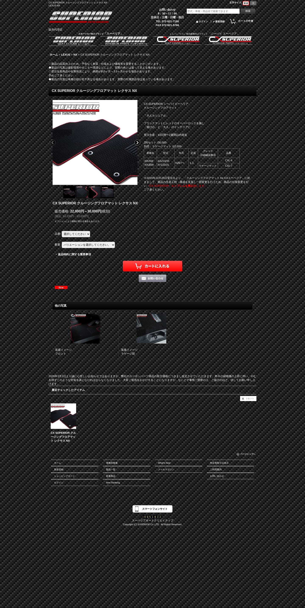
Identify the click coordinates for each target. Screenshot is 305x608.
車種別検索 (112, 463)
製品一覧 (110, 469)
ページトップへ (248, 454)
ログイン (203, 21)
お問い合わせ (217, 476)
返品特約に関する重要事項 (74, 254)
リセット (250, 398)
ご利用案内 (216, 469)
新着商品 (110, 476)
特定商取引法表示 (219, 463)
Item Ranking (113, 482)
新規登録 (220, 21)
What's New (164, 463)
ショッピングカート (64, 476)
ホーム (57, 463)
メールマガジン (166, 469)
